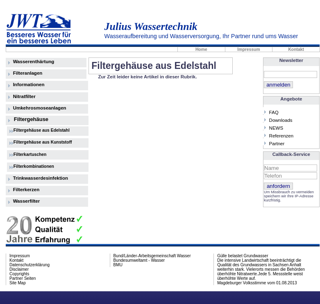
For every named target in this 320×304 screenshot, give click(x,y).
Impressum (248, 49)
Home (201, 49)
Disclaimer (19, 269)
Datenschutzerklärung (29, 265)
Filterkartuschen (30, 154)
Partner (277, 143)
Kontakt (296, 49)
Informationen (29, 84)
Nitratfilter (24, 96)
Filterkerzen (26, 189)
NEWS (276, 128)
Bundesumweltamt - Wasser (139, 260)
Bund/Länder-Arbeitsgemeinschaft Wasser (152, 256)
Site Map (17, 283)
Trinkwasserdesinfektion (40, 178)
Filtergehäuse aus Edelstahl (42, 130)
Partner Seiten (22, 278)
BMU (118, 265)
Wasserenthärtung (33, 61)
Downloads (281, 120)
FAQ (274, 112)
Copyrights (19, 274)
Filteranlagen (28, 73)
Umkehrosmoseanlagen (39, 107)
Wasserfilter (26, 201)
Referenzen (281, 135)
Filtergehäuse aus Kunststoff (43, 142)
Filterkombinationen (34, 166)
